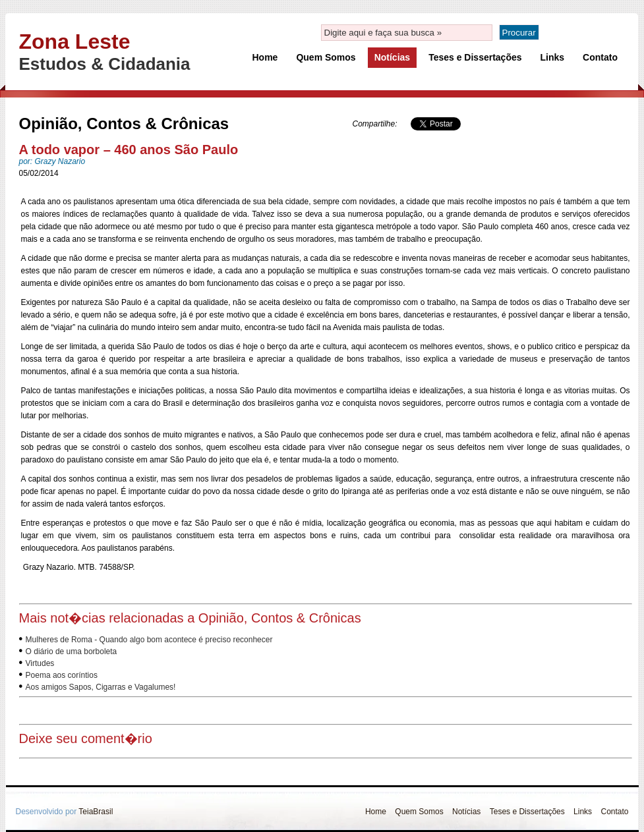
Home (265, 57)
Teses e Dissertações (474, 57)
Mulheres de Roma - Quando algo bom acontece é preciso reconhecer (149, 639)
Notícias (392, 57)
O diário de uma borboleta (71, 651)
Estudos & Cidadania (104, 64)
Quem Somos (325, 57)
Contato (600, 57)
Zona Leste (75, 41)
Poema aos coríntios (62, 675)
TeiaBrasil (95, 811)
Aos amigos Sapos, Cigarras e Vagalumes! (101, 687)
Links (553, 57)
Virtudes (40, 663)
